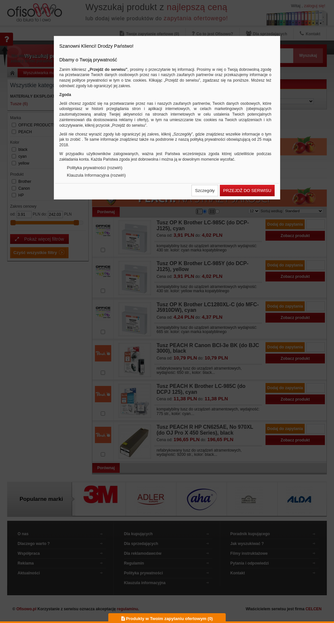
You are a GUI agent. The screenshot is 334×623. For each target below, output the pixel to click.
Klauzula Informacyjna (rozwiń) (96, 175)
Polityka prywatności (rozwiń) (94, 168)
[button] (204, 190)
